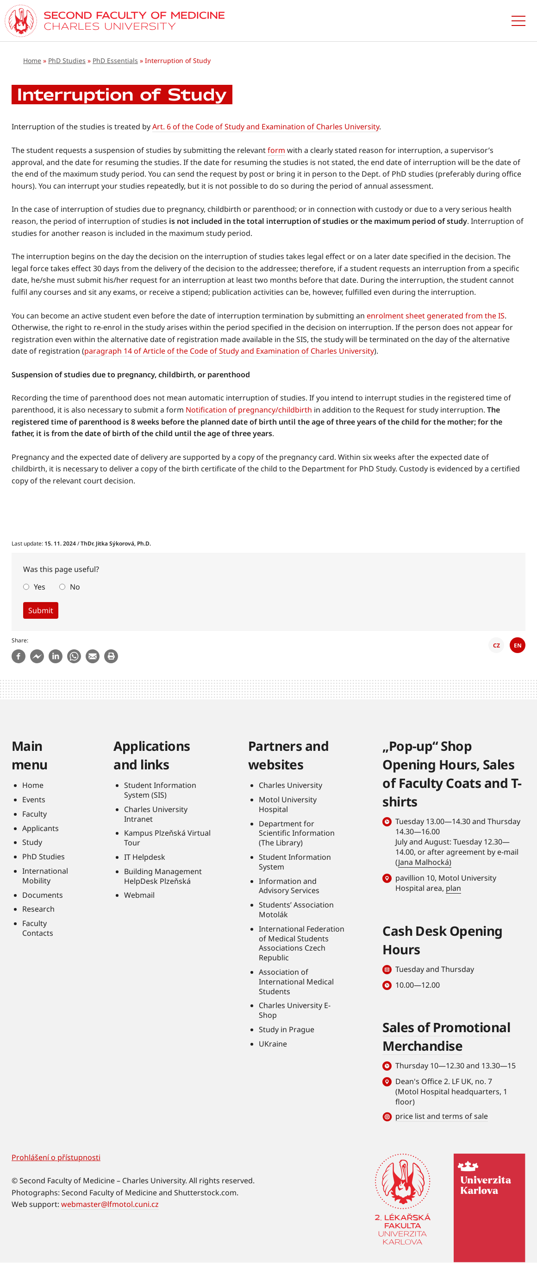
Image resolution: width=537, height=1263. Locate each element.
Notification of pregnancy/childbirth (249, 410)
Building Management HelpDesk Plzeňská (163, 876)
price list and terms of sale (441, 1116)
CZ (496, 645)
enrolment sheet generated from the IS (436, 316)
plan (453, 888)
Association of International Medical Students (296, 981)
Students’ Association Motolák (296, 910)
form (276, 150)
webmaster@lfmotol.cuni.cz (110, 1204)
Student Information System (295, 862)
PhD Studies (67, 60)
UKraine (273, 1044)
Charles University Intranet (155, 814)
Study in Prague (286, 1029)
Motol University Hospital (288, 804)
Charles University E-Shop (295, 1010)
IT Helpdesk (144, 857)
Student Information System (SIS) (160, 790)
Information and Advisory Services (289, 886)
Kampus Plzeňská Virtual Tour (167, 838)
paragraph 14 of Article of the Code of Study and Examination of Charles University (229, 351)
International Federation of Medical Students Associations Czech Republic (301, 943)
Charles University (290, 785)
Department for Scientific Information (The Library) (297, 833)
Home (32, 60)
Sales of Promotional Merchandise (446, 1036)
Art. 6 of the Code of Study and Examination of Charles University (265, 126)
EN (518, 645)
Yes (39, 587)
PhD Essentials (115, 60)
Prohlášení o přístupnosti (56, 1157)
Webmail (139, 895)
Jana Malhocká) (424, 862)
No (75, 587)
